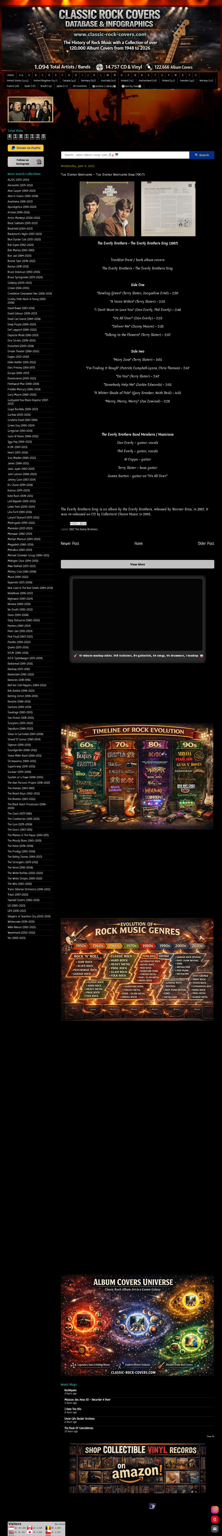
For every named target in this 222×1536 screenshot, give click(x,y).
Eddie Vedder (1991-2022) (22, 362)
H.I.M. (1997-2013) (17, 447)
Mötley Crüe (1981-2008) (22, 571)
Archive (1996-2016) (19, 212)
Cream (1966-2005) (18, 288)
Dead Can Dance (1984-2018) (24, 319)
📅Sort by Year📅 (131, 86)
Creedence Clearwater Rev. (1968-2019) (30, 293)
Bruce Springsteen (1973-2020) (25, 277)
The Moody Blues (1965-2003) (24, 840)
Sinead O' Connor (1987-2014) (24, 739)
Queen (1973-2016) (18, 647)
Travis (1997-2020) (18, 894)
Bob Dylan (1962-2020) (21, 245)
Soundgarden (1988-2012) (22, 750)
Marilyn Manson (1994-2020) (24, 539)
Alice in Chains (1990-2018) (23, 196)
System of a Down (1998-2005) (25, 777)
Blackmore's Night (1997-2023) (25, 234)
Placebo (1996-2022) (19, 642)
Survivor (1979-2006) (19, 772)
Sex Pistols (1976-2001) (21, 718)
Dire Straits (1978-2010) (22, 340)
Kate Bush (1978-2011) (20, 496)
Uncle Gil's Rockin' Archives (79, 1418)
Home (11, 75)
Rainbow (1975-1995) (19, 669)
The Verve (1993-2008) (20, 867)
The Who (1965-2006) (20, 884)
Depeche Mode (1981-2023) (23, 335)
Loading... (137, 1174)
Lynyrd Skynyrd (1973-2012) (23, 517)
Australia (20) (108, 80)
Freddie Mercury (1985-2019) (24, 389)
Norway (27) (206, 80)
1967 (71, 529)
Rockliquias (70, 1390)
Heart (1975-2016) (18, 452)
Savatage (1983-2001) (20, 712)
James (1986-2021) (18, 463)
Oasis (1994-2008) (18, 615)
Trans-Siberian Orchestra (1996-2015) (29, 889)
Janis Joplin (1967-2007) (21, 469)
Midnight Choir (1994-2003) (23, 561)
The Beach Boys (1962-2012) (24, 793)
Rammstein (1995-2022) (21, 674)
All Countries (80, 86)
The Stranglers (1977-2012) (23, 862)
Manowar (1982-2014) (20, 534)
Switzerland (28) (148, 80)
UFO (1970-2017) (17, 911)
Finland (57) (168, 80)
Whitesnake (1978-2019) (21, 921)
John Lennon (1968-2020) (22, 474)
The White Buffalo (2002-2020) (25, 873)
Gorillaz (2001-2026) (19, 415)
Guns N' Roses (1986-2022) (23, 436)
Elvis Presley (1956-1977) (21, 367)
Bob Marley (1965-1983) (21, 250)
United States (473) (17, 80)
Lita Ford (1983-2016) (20, 512)
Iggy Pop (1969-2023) (20, 442)
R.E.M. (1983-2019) (18, 653)
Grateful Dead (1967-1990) (22, 420)
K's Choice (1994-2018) (20, 485)
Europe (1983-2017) (18, 373)
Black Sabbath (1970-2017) (23, 223)
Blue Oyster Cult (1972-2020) (24, 239)
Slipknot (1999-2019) (19, 745)
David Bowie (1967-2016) (21, 308)
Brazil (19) (46, 86)
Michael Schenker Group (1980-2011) (28, 555)
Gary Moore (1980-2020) (22, 394)
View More (137, 564)
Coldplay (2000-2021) (20, 283)
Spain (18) (29, 86)
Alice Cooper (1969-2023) (22, 191)
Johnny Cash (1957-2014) (22, 479)
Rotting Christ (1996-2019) (23, 696)
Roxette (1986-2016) (19, 701)
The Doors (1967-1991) (20, 829)
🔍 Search (202, 155)
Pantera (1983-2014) (19, 626)
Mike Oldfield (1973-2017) (22, 566)
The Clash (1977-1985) (20, 813)
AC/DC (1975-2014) (18, 180)
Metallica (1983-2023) (20, 550)
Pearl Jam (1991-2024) (20, 631)
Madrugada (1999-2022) (21, 523)
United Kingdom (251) (45, 80)
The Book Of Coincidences (78, 1428)
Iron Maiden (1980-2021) (22, 458)
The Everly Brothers (86, 529)
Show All (210, 1436)
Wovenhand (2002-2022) (21, 932)
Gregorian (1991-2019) (20, 431)
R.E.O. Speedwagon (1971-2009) (25, 658)
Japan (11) (62, 86)
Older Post (206, 544)
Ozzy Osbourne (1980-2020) (24, 620)
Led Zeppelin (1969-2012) (22, 501)
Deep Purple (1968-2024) (22, 324)
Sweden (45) (187, 80)
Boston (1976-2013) (18, 266)
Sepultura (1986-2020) (20, 728)
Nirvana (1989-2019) (19, 604)
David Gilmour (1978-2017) (22, 313)
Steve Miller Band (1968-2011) (25, 755)
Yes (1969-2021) (16, 938)
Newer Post (70, 544)
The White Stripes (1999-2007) (25, 878)
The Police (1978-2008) (20, 846)
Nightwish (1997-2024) (20, 599)
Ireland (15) (127, 80)
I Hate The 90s (72, 1409)
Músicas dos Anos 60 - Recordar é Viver (87, 1400)
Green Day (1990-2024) (21, 425)
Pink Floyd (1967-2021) (20, 636)
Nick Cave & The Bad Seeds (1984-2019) (30, 588)
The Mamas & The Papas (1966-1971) (28, 835)
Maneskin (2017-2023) (20, 528)
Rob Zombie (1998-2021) (21, 691)
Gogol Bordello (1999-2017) (23, 409)
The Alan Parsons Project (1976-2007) (29, 783)
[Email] (215, 1529)
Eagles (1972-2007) (18, 357)
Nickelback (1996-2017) (20, 593)
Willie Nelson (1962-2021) (22, 927)
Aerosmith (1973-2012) (20, 185)
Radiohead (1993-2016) (20, 663)
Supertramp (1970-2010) (21, 766)
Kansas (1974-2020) (19, 490)
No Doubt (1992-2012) (20, 609)
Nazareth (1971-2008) (20, 582)
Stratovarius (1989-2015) (22, 761)
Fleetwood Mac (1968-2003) (23, 384)
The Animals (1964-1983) (21, 788)
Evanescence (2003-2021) (22, 378)
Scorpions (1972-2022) (20, 723)
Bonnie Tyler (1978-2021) (21, 261)
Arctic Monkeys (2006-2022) (24, 218)
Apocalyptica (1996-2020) (22, 207)
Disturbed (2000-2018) (21, 346)
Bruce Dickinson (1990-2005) (24, 272)
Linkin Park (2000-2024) (21, 507)
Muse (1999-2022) (18, 577)
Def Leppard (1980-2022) (22, 330)
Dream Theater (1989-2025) (23, 351)
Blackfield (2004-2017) (20, 228)
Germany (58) (88, 80)
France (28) (13, 86)
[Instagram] (215, 1509)
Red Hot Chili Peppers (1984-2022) (27, 685)
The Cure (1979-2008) (20, 824)
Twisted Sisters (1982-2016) (23, 900)
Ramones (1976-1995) (19, 680)
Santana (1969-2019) (19, 707)
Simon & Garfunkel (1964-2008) (25, 734)
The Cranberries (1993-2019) (23, 819)
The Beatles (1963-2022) (21, 799)
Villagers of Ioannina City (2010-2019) (29, 916)
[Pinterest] (215, 1519)
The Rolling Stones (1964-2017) (25, 857)
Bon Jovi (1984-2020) (19, 256)
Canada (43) (69, 80)
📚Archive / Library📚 (104, 86)
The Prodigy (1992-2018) (21, 851)
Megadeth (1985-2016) (20, 544)
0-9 (21, 75)
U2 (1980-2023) (16, 905)
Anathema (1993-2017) (20, 201)
